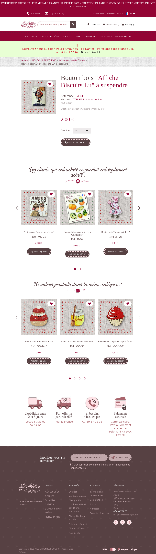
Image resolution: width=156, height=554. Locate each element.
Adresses (94, 509)
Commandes (96, 500)
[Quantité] (82, 131)
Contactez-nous (77, 529)
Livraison (73, 492)
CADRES (49, 504)
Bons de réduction (99, 513)
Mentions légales (77, 496)
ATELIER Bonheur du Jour (88, 99)
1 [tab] (75, 269)
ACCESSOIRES (52, 492)
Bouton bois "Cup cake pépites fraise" (115, 341)
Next (139, 208)
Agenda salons (98, 13)
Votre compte (95, 485)
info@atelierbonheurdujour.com (125, 515)
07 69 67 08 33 (120, 511)
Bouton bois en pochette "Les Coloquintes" (77, 233)
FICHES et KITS (52, 517)
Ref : (34, 236)
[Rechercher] (56, 24)
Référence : (68, 96)
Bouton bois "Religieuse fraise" (39, 341)
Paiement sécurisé (78, 524)
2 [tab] (80, 269)
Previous (16, 208)
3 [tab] (80, 378)
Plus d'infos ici (90, 52)
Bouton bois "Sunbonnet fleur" (115, 232)
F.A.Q (119, 13)
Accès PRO (110, 13)
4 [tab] (85, 378)
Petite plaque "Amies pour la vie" (39, 232)
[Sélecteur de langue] (130, 13)
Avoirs (93, 504)
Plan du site (74, 533)
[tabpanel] (39, 225)
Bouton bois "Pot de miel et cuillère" (77, 341)
